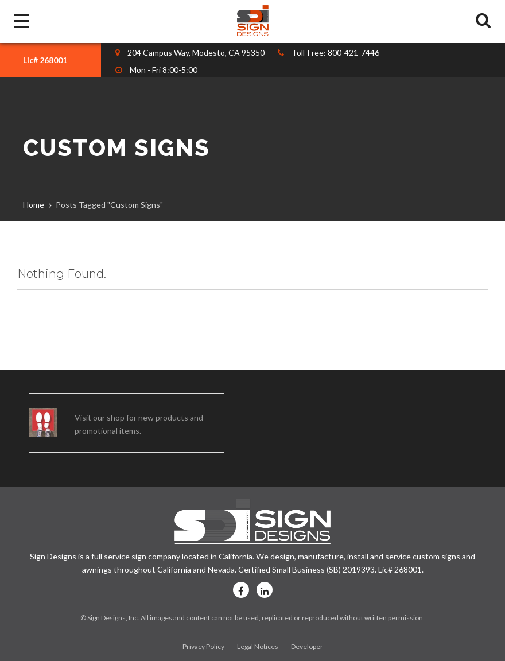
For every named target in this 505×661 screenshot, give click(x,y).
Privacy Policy (203, 646)
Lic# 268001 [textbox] (45, 60)
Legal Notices (257, 646)
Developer (307, 646)
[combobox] (50, 60)
